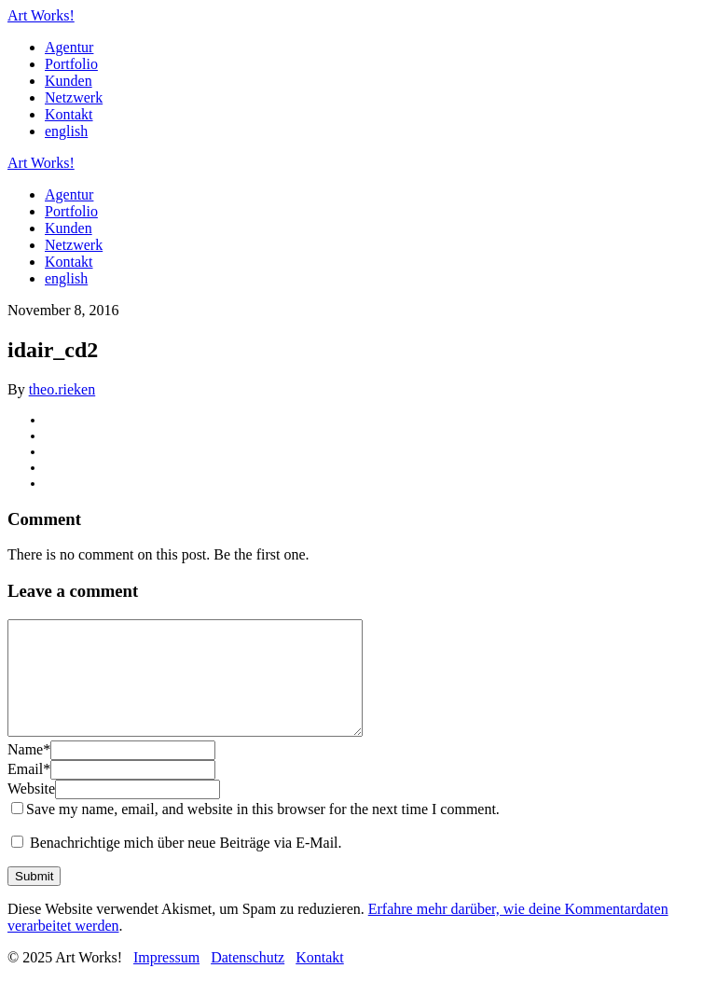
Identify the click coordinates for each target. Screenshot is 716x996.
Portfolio (71, 64)
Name (28, 772)
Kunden (68, 81)
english (66, 131)
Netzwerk (74, 97)
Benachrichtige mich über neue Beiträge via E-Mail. (186, 865)
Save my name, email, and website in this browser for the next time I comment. (263, 831)
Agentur (69, 47)
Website (31, 811)
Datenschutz (247, 980)
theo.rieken (62, 389)
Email (28, 791)
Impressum (166, 980)
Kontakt (69, 114)
